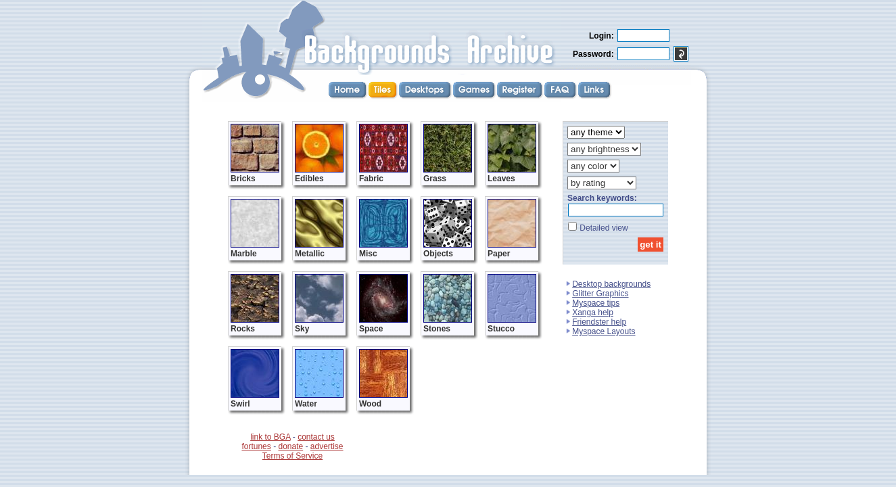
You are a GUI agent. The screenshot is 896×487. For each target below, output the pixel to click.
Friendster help (599, 322)
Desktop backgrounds (611, 284)
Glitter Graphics (600, 293)
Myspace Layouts (603, 331)
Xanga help (592, 312)
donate (290, 446)
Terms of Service (292, 456)
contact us (316, 437)
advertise (327, 446)
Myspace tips (595, 303)
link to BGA (270, 437)
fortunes (255, 446)
